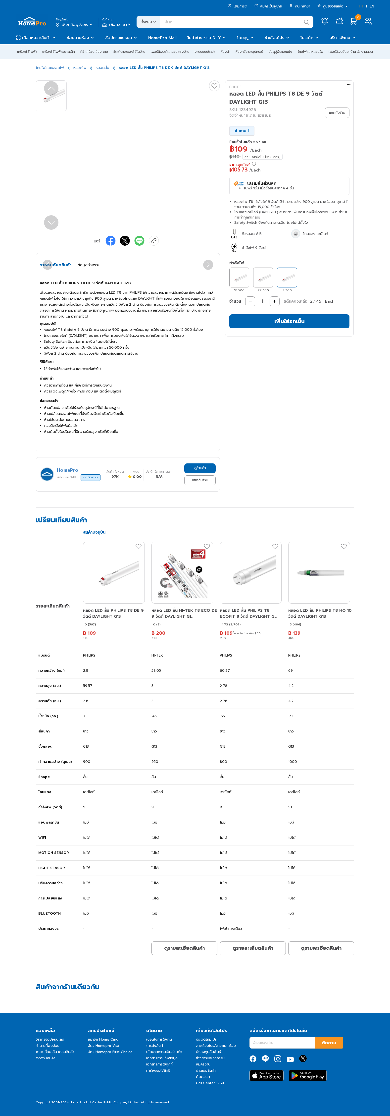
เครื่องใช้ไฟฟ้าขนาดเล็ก (58, 51)
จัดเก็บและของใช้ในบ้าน (129, 51)
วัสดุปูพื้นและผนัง (280, 51)
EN (372, 6)
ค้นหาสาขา (299, 6)
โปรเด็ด (306, 38)
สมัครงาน (203, 1064)
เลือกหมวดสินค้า (36, 38)
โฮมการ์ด (237, 6)
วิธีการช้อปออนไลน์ (50, 1039)
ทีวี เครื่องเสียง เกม (94, 51)
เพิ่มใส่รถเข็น (289, 321)
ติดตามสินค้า (45, 1058)
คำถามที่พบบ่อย (47, 1045)
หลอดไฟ (79, 67)
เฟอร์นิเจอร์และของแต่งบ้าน (170, 51)
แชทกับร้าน (200, 480)
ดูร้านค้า (200, 468)
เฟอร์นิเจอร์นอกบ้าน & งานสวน (351, 51)
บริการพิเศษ (340, 38)
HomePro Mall (162, 38)
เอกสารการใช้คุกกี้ (159, 1064)
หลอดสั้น (102, 67)
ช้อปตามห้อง (78, 38)
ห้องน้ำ (225, 51)
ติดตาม (329, 1042)
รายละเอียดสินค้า (56, 265)
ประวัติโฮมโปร (206, 1039)
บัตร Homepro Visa (103, 1045)
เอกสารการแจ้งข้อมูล (162, 1058)
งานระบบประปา (205, 51)
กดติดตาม (90, 477)
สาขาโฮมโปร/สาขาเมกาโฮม (216, 1045)
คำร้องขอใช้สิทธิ (158, 1070)
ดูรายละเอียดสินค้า (184, 948)
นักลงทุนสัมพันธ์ (208, 1052)
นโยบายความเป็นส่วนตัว (164, 1052)
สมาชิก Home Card (103, 1039)
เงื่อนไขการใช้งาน (159, 1039)
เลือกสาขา (117, 24)
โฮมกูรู (242, 38)
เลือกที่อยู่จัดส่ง (74, 24)
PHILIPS (235, 87)
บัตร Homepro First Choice (110, 1052)
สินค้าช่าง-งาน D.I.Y (204, 38)
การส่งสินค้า (155, 1045)
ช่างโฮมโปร (274, 38)
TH (360, 6)
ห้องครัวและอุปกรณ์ (249, 51)
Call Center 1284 (210, 1083)
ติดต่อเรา (203, 1076)
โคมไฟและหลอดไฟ (310, 51)
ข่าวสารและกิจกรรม (210, 1058)
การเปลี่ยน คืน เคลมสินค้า (55, 1052)
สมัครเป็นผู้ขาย (268, 6)
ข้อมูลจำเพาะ (88, 265)
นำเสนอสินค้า (206, 1070)
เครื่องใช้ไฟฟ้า (27, 51)
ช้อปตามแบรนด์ (118, 38)
